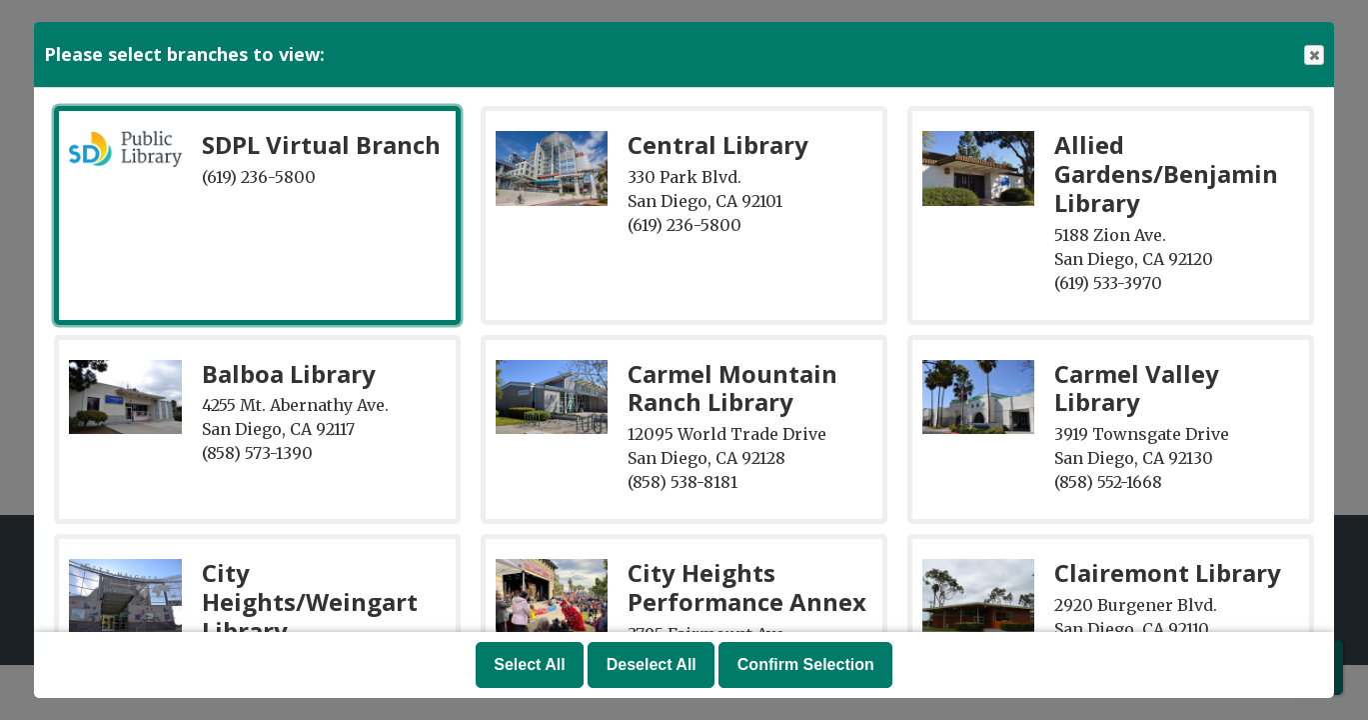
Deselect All (651, 664)
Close (1313, 55)
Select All (529, 664)
